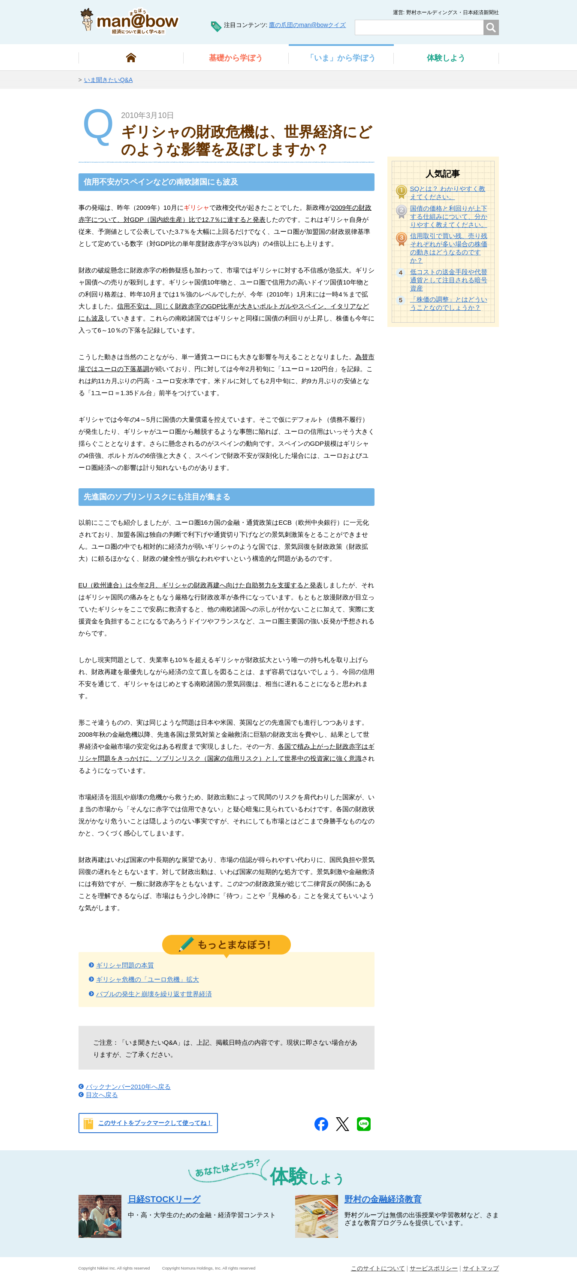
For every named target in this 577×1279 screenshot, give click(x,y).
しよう (446, 58)
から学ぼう (236, 58)
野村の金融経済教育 (383, 1199)
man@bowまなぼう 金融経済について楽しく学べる (130, 21)
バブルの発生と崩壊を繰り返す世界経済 (154, 994)
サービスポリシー (434, 1268)
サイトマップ (481, 1268)
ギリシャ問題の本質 (125, 965)
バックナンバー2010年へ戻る (128, 1086)
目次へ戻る (102, 1094)
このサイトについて (378, 1268)
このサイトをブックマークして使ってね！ (155, 1122)
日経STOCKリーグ (164, 1199)
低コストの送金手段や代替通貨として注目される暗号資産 (448, 280)
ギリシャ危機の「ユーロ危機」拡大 (147, 979)
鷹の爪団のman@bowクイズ (307, 24)
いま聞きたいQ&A (108, 79)
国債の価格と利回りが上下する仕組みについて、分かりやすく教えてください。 (448, 216)
